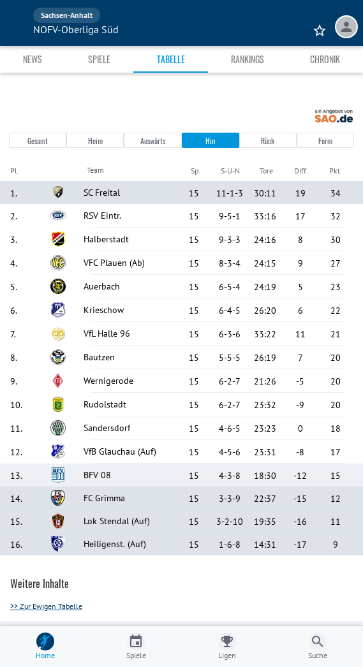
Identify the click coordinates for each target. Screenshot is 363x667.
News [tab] (32, 59)
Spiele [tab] (99, 59)
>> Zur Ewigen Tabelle (46, 606)
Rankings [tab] (247, 59)
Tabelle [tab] (171, 59)
